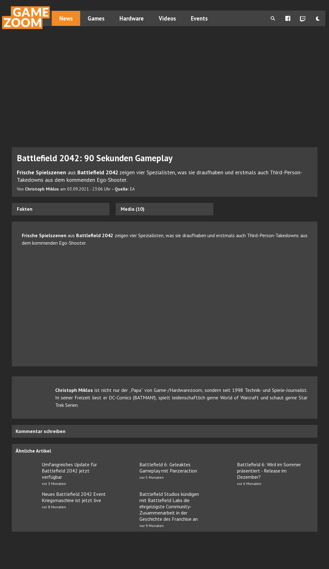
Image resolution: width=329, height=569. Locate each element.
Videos (167, 18)
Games (96, 18)
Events (199, 18)
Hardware (131, 18)
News (66, 18)
